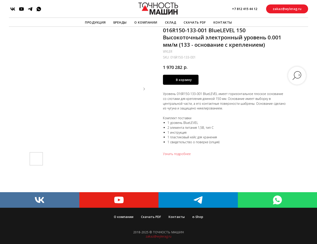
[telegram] (30, 9)
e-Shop (197, 217)
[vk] (13, 9)
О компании (145, 22)
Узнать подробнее (177, 154)
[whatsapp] (39, 9)
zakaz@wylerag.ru (158, 236)
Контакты (222, 22)
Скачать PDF (195, 22)
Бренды (120, 22)
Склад (170, 22)
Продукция (95, 22)
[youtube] (21, 9)
